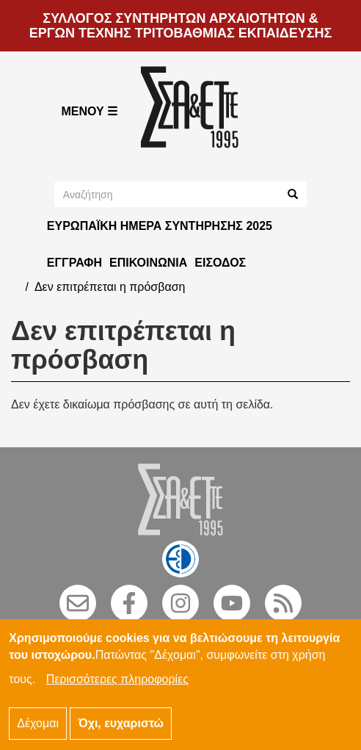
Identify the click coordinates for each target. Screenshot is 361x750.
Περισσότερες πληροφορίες (117, 688)
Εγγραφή (74, 262)
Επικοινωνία (148, 262)
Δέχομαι (38, 732)
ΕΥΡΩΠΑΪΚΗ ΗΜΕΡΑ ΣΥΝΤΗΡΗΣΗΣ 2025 (159, 226)
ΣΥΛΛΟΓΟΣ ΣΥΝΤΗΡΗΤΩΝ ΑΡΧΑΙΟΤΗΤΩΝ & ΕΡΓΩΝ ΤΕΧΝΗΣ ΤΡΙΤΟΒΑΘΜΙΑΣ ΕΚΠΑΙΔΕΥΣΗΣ (180, 25)
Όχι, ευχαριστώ (121, 732)
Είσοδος (220, 262)
